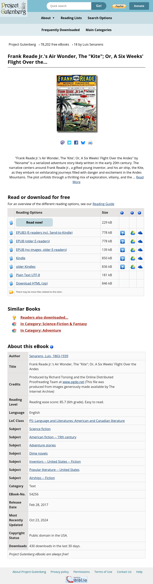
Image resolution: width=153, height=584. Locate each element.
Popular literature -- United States (54, 470)
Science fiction (40, 429)
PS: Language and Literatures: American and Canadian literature (77, 421)
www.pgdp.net (73, 382)
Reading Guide (103, 204)
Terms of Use (103, 572)
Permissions (82, 572)
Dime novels (38, 453)
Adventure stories (42, 445)
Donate (139, 6)
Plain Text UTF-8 (28, 275)
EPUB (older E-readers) (33, 241)
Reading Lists (71, 18)
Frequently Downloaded (60, 30)
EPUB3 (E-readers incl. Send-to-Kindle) (44, 232)
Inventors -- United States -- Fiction (55, 461)
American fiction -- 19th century (52, 437)
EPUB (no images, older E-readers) (41, 249)
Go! (99, 6)
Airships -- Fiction (42, 478)
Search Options (100, 18)
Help (139, 572)
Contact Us (124, 572)
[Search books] (69, 6)
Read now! (34, 222)
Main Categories (99, 30)
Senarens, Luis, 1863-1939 (48, 356)
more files (36, 291)
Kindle (20, 258)
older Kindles (25, 266)
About (48, 18)
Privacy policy (60, 572)
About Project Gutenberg (29, 572)
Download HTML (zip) (32, 283)
